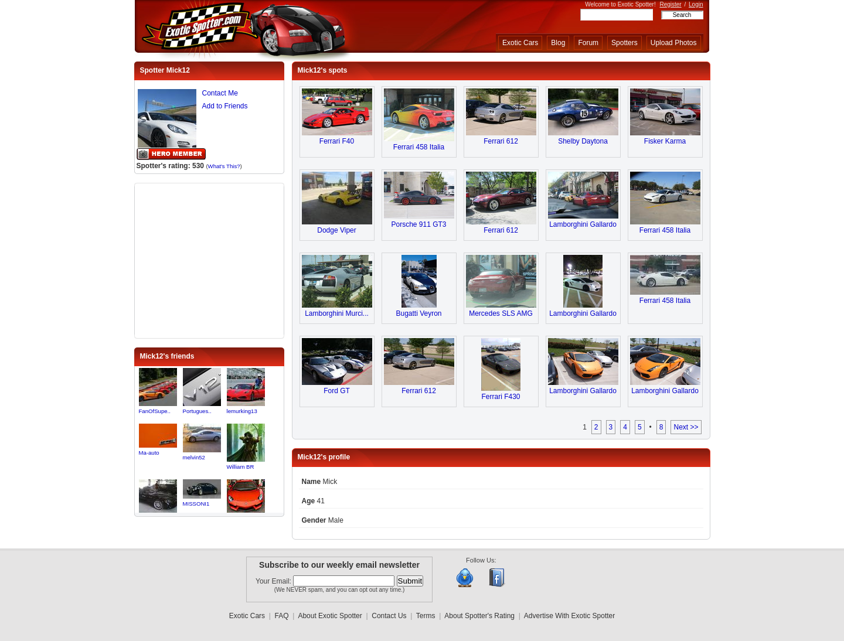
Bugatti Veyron (418, 313)
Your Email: (274, 581)
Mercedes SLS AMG (501, 313)
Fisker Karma (665, 141)
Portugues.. (197, 411)
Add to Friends (225, 106)
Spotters (624, 43)
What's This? (224, 166)
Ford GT (337, 391)
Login (696, 4)
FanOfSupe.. (155, 411)
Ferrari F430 (500, 397)
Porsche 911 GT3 (418, 224)
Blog (558, 43)
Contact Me (220, 93)
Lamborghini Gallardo (583, 224)
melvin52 (194, 457)
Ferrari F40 (336, 141)
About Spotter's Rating (479, 616)
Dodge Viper (336, 230)
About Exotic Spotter (330, 616)
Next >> (685, 427)
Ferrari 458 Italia (418, 147)
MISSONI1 (196, 503)
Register (670, 4)
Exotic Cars (520, 43)
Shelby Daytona (583, 141)
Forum (588, 43)
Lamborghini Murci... (337, 313)
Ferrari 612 (501, 141)
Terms (425, 616)
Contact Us (389, 616)
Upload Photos (674, 43)
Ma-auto (149, 452)
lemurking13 (242, 411)
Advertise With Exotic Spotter (569, 616)
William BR (240, 466)
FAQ (282, 616)
